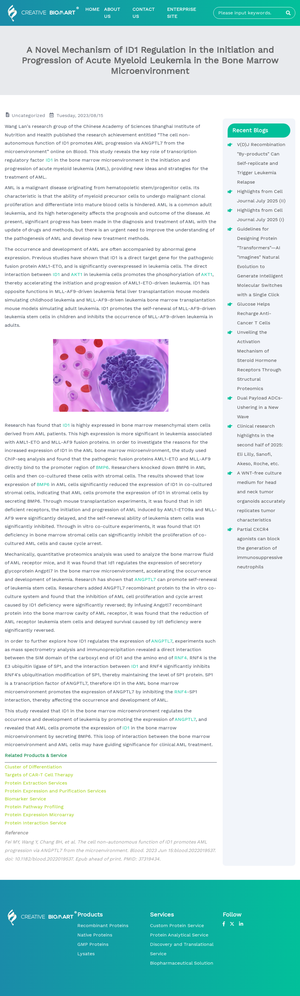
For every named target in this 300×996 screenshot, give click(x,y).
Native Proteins (94, 935)
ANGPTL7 (145, 579)
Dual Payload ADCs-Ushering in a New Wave (260, 407)
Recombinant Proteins (102, 925)
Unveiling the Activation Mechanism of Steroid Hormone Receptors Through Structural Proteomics (259, 360)
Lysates (86, 953)
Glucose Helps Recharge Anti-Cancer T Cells (254, 313)
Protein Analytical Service (179, 935)
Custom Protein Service (177, 925)
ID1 (49, 160)
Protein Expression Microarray (39, 814)
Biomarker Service (25, 799)
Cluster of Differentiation (33, 767)
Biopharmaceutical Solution (181, 963)
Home (92, 9)
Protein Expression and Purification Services (55, 791)
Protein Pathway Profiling (34, 806)
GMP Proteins (92, 944)
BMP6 (102, 467)
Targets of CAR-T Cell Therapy (39, 775)
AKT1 (76, 274)
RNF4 (180, 657)
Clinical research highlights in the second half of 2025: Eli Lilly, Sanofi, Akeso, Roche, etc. (260, 444)
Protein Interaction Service (35, 823)
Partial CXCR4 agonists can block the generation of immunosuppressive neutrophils (259, 548)
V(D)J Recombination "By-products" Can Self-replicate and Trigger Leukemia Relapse (261, 163)
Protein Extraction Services (36, 783)
